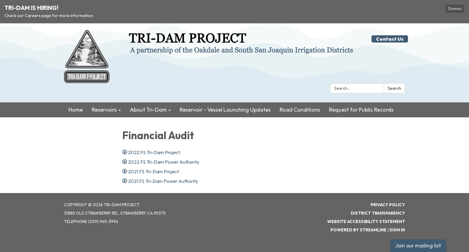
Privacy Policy (388, 204)
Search (394, 88)
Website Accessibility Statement (366, 221)
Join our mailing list (418, 245)
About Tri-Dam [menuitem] (148, 109)
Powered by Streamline (358, 230)
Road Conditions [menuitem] (300, 109)
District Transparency (378, 213)
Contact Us (389, 39)
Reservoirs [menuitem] (104, 109)
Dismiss (455, 8)
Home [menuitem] (75, 109)
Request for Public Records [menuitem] (361, 109)
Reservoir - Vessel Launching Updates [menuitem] (225, 109)
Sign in (397, 230)
